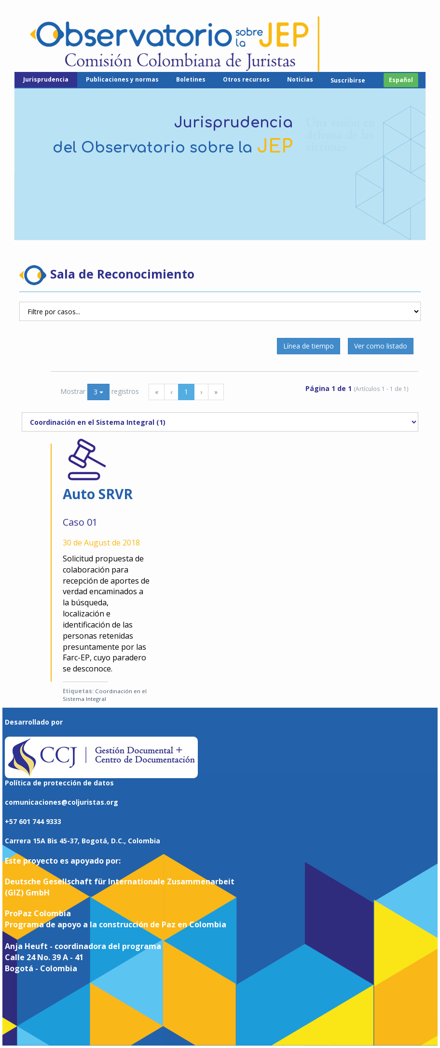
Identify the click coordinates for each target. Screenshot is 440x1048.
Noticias (300, 79)
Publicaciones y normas (122, 79)
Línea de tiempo (308, 345)
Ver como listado (380, 345)
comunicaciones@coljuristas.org (61, 802)
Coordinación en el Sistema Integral (105, 694)
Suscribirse (347, 80)
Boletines (191, 79)
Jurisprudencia (46, 79)
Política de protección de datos (59, 782)
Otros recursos (246, 79)
